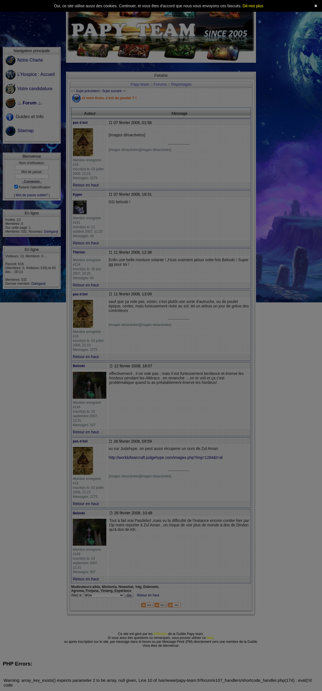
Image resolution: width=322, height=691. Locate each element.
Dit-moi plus (253, 6)
